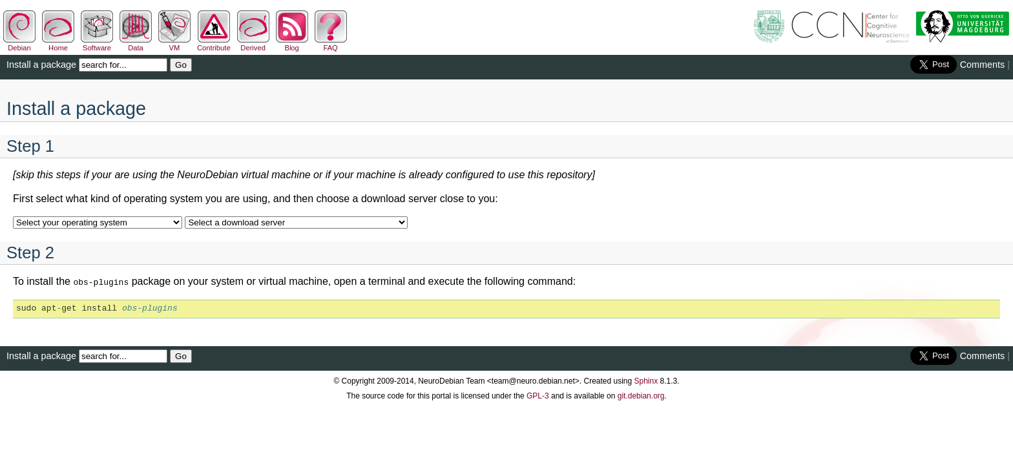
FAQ (331, 44)
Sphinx (646, 379)
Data (136, 44)
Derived (253, 44)
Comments (982, 64)
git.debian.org (641, 394)
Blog (292, 44)
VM (174, 44)
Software (97, 44)
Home (58, 44)
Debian (19, 44)
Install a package (41, 64)
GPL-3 (538, 394)
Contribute (214, 44)
